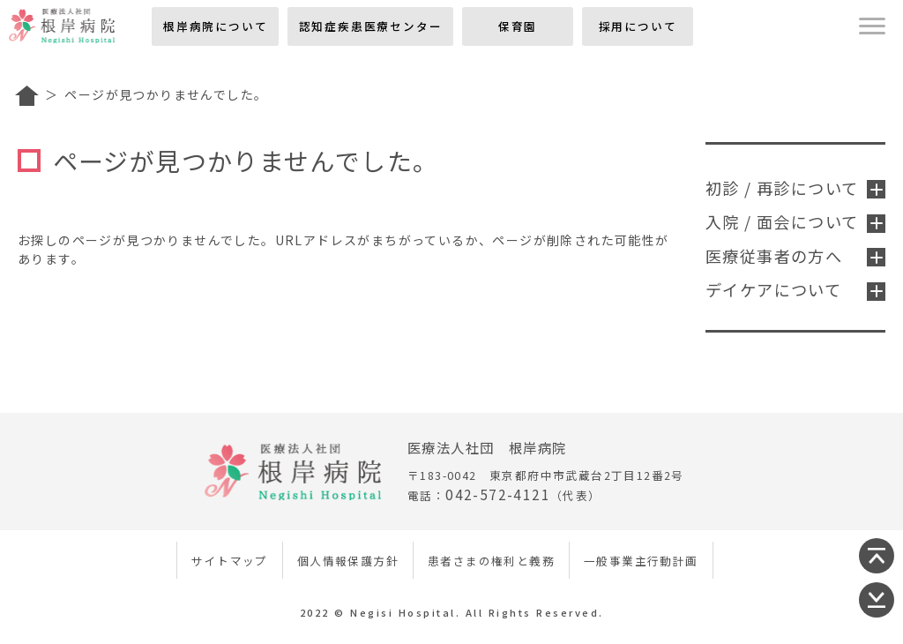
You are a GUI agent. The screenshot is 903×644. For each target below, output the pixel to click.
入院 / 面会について (795, 221)
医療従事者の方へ (795, 255)
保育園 (517, 26)
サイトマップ (229, 560)
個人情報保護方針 (348, 560)
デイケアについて (795, 289)
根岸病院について (215, 26)
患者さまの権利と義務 (491, 560)
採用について (638, 26)
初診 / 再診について (795, 187)
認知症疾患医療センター (371, 26)
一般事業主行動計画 (641, 560)
